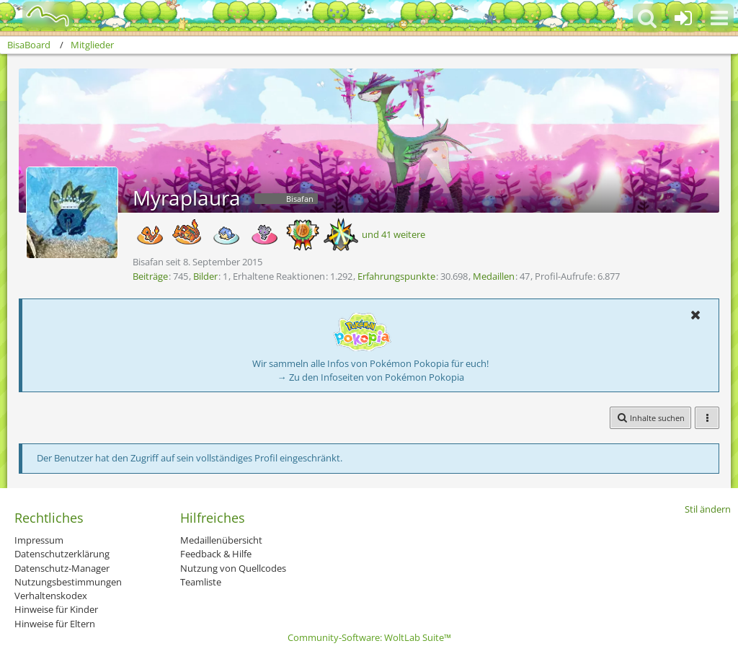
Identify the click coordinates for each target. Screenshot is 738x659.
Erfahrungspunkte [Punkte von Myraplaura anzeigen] (396, 276)
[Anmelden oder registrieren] (683, 18)
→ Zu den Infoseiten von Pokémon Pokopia (370, 377)
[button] (719, 18)
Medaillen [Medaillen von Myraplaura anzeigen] (494, 276)
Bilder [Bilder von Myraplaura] (205, 276)
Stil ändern (708, 509)
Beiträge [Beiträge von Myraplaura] (150, 276)
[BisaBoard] (38, 15)
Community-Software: (369, 637)
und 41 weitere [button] (393, 234)
